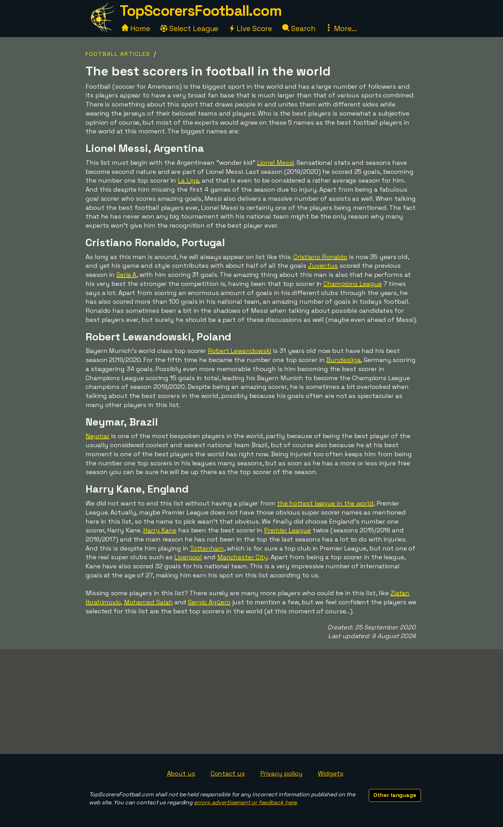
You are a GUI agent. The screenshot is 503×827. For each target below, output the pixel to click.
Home (136, 28)
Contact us (228, 773)
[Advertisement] (251, 702)
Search (298, 28)
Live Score (250, 28)
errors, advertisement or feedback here (245, 802)
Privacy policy (281, 773)
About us (181, 773)
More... (341, 28)
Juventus (323, 265)
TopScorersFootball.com (200, 10)
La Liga (188, 180)
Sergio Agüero (209, 602)
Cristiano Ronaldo (320, 257)
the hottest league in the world (325, 503)
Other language (394, 795)
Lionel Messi (275, 162)
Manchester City (242, 557)
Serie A (126, 275)
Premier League (287, 530)
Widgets (330, 773)
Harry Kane (159, 530)
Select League (189, 28)
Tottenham (207, 548)
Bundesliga (343, 360)
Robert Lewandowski (239, 351)
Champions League (352, 284)
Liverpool (188, 557)
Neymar (97, 436)
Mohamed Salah (148, 602)
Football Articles (118, 54)
